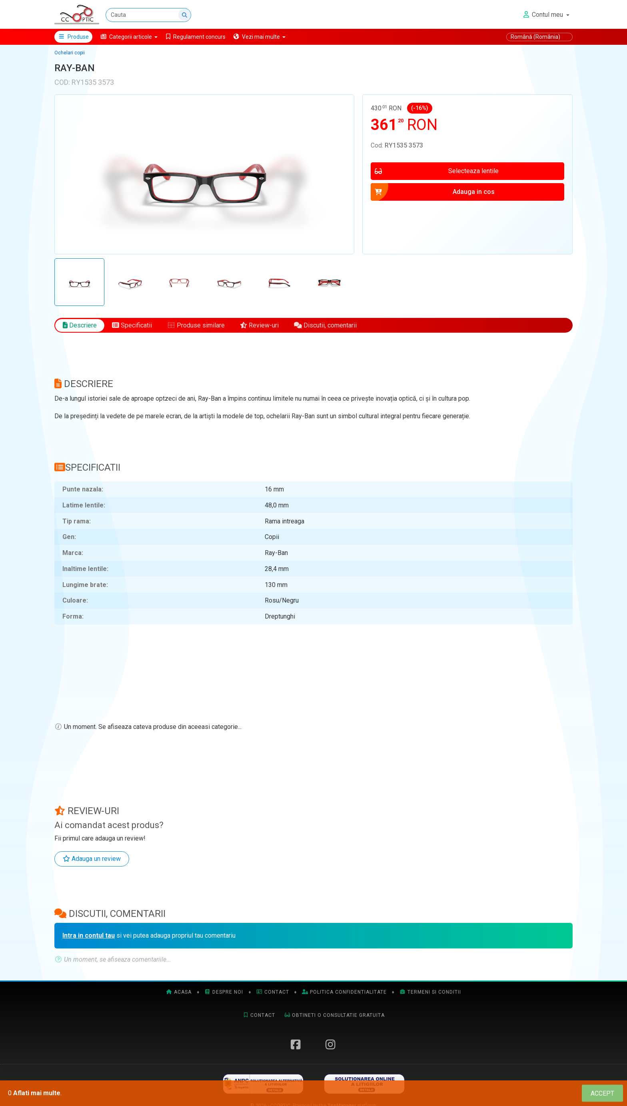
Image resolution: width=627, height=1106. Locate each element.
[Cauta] (148, 15)
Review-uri (259, 325)
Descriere (80, 325)
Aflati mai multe (36, 1093)
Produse (73, 37)
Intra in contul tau (88, 935)
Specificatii (132, 325)
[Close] (602, 1093)
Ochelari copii (69, 53)
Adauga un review (92, 858)
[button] (129, 37)
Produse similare (196, 325)
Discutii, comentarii (325, 325)
